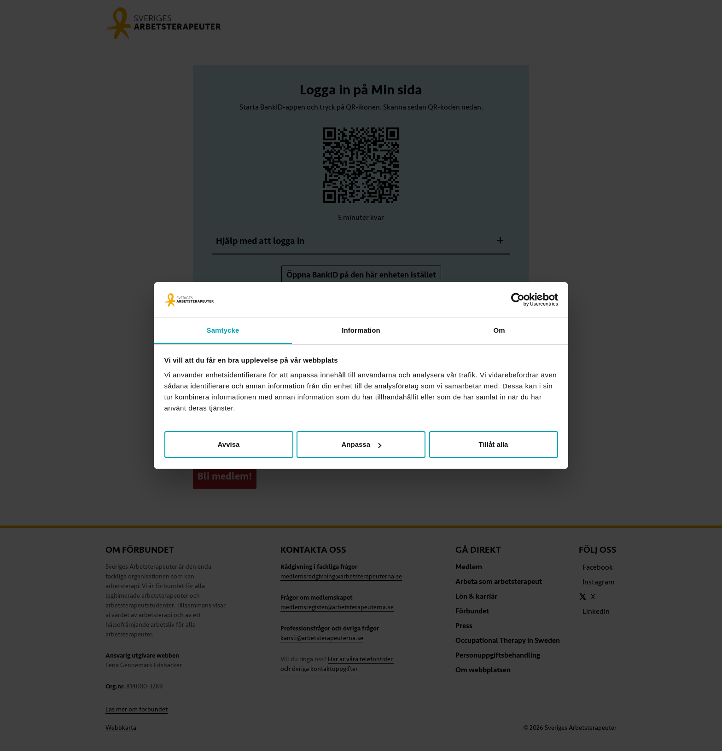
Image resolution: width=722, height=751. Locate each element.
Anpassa (361, 444)
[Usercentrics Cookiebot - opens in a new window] (517, 300)
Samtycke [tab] (223, 330)
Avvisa (229, 444)
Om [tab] (499, 330)
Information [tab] (361, 330)
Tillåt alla (493, 444)
